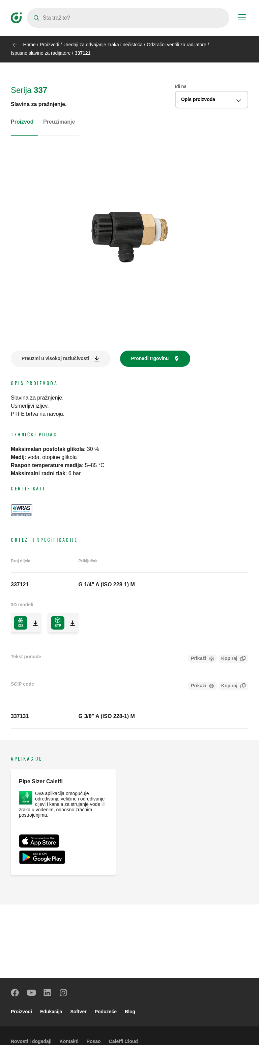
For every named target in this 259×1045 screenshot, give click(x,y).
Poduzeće (106, 1011)
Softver (78, 1011)
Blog (130, 1011)
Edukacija (51, 1011)
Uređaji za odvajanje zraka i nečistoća (103, 44)
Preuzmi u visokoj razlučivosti (55, 358)
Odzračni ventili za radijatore (176, 44)
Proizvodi (49, 44)
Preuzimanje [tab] (59, 122)
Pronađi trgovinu (150, 358)
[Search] (128, 18)
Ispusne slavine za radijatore (40, 53)
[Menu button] (242, 18)
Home (29, 44)
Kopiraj (228, 659)
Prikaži (198, 658)
